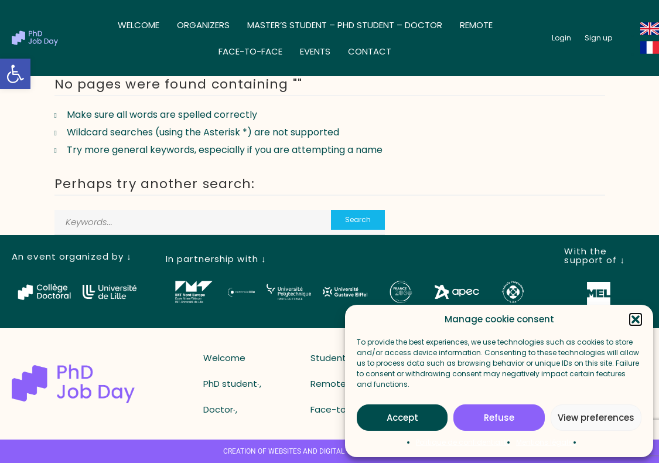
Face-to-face (250, 51)
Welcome (138, 25)
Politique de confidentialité (463, 442)
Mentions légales (546, 442)
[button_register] (598, 38)
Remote (476, 25)
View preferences (596, 417)
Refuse (499, 417)
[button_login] (561, 38)
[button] (15, 74)
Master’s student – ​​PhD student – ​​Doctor (344, 25)
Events (315, 51)
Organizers (203, 25)
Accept (402, 417)
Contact (369, 51)
